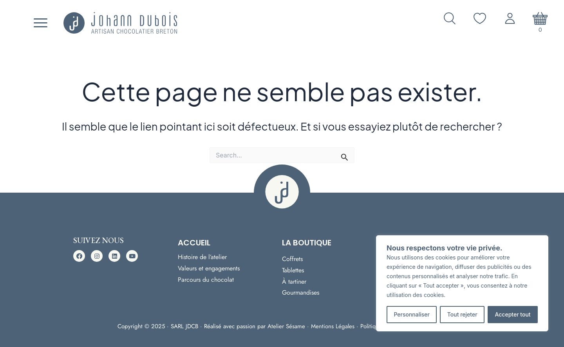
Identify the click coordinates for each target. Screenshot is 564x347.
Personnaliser (412, 314)
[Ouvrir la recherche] (449, 18)
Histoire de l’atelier (202, 254)
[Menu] (40, 23)
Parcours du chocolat (206, 277)
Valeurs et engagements (209, 265)
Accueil (194, 241)
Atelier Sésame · (289, 326)
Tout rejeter (462, 314)
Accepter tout (512, 314)
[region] (462, 283)
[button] (79, 255)
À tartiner (294, 281)
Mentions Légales (332, 326)
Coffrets (292, 258)
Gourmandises (300, 292)
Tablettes (293, 269)
